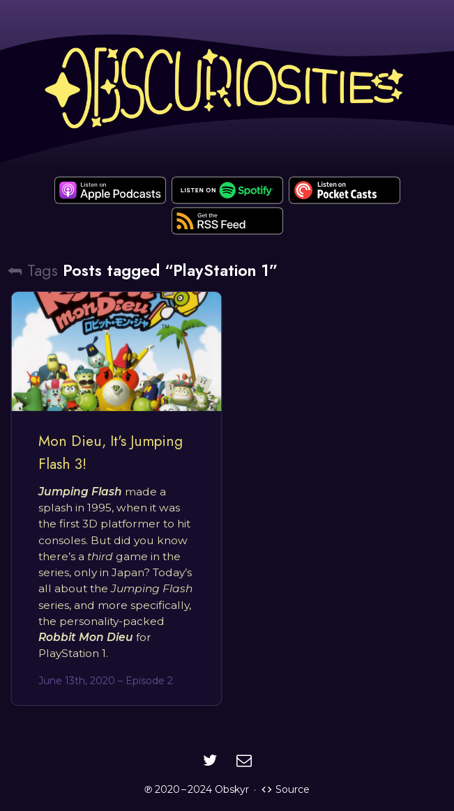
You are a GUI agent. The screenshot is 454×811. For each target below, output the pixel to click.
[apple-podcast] (110, 190)
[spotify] (227, 190)
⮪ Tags (32, 270)
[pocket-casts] (344, 190)
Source (285, 789)
